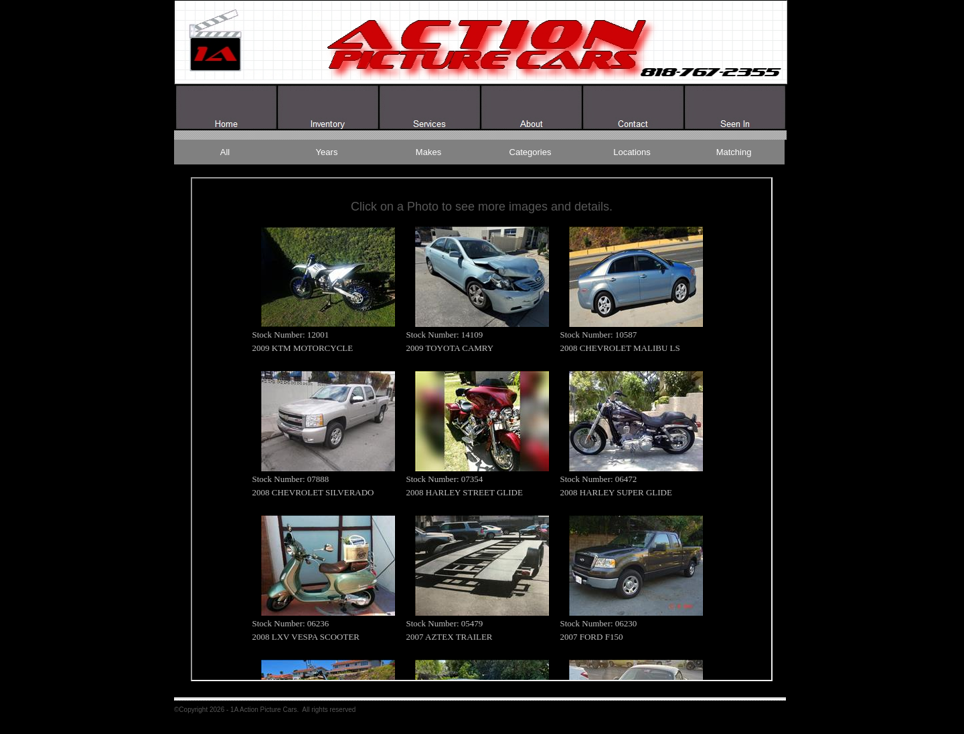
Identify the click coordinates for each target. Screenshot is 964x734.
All (225, 152)
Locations (632, 152)
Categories (530, 152)
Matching (734, 152)
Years (327, 152)
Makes (428, 152)
